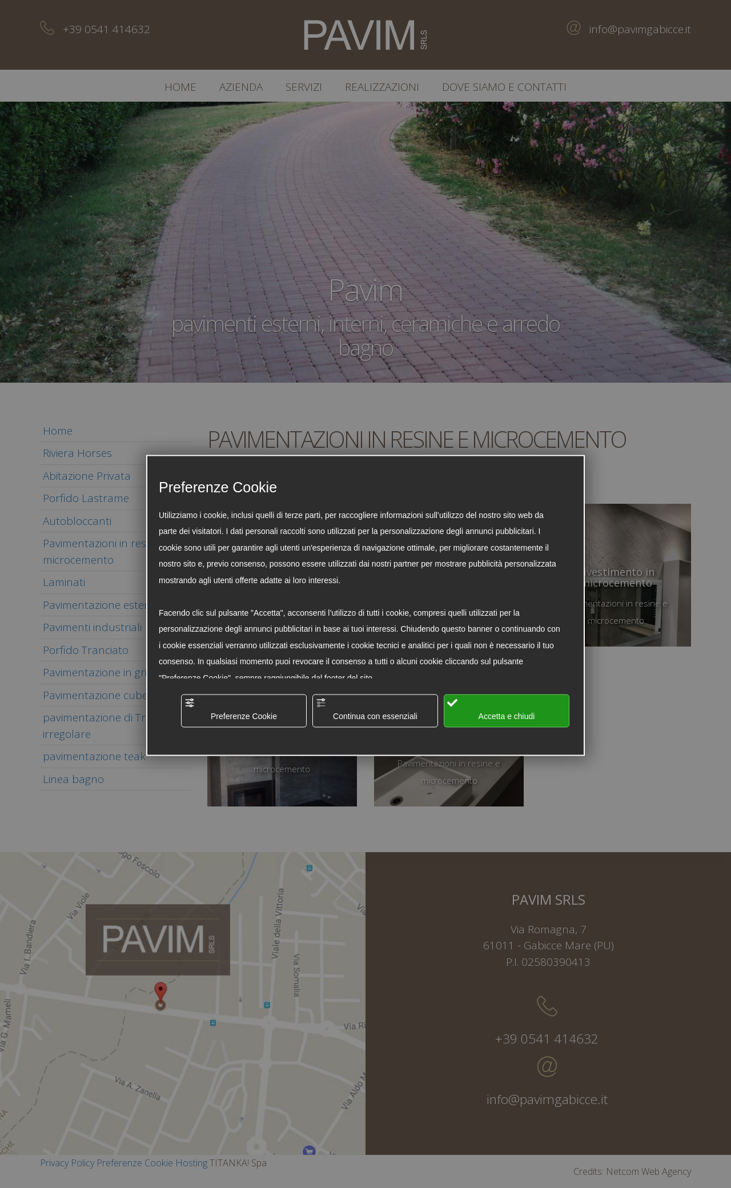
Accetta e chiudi (491, 708)
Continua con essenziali (366, 708)
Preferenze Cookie (230, 708)
